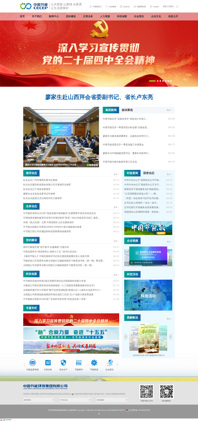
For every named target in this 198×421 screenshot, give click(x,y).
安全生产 (63, 370)
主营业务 (48, 370)
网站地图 (34, 394)
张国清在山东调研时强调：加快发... (142, 212)
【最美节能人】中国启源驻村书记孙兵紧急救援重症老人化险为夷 (56, 256)
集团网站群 (141, 7)
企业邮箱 (112, 7)
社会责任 (110, 370)
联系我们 (26, 394)
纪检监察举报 (33, 370)
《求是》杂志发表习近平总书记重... (142, 198)
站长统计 (9, 419)
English (156, 7)
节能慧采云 (97, 7)
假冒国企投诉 (87, 394)
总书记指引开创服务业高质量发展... (142, 207)
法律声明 (42, 394)
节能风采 (94, 370)
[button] (152, 81)
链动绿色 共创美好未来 (143, 263)
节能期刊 (79, 370)
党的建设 (31, 240)
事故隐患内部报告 (118, 394)
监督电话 (66, 394)
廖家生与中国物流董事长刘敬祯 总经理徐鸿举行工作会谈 (50, 165)
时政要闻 (132, 173)
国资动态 (148, 173)
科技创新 (31, 273)
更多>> (169, 110)
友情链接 (50, 394)
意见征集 (58, 394)
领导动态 (31, 173)
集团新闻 (111, 110)
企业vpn (126, 7)
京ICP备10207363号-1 (116, 410)
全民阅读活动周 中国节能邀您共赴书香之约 (148, 355)
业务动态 (31, 206)
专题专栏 (31, 308)
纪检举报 (78, 394)
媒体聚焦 (127, 110)
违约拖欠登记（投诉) (102, 394)
